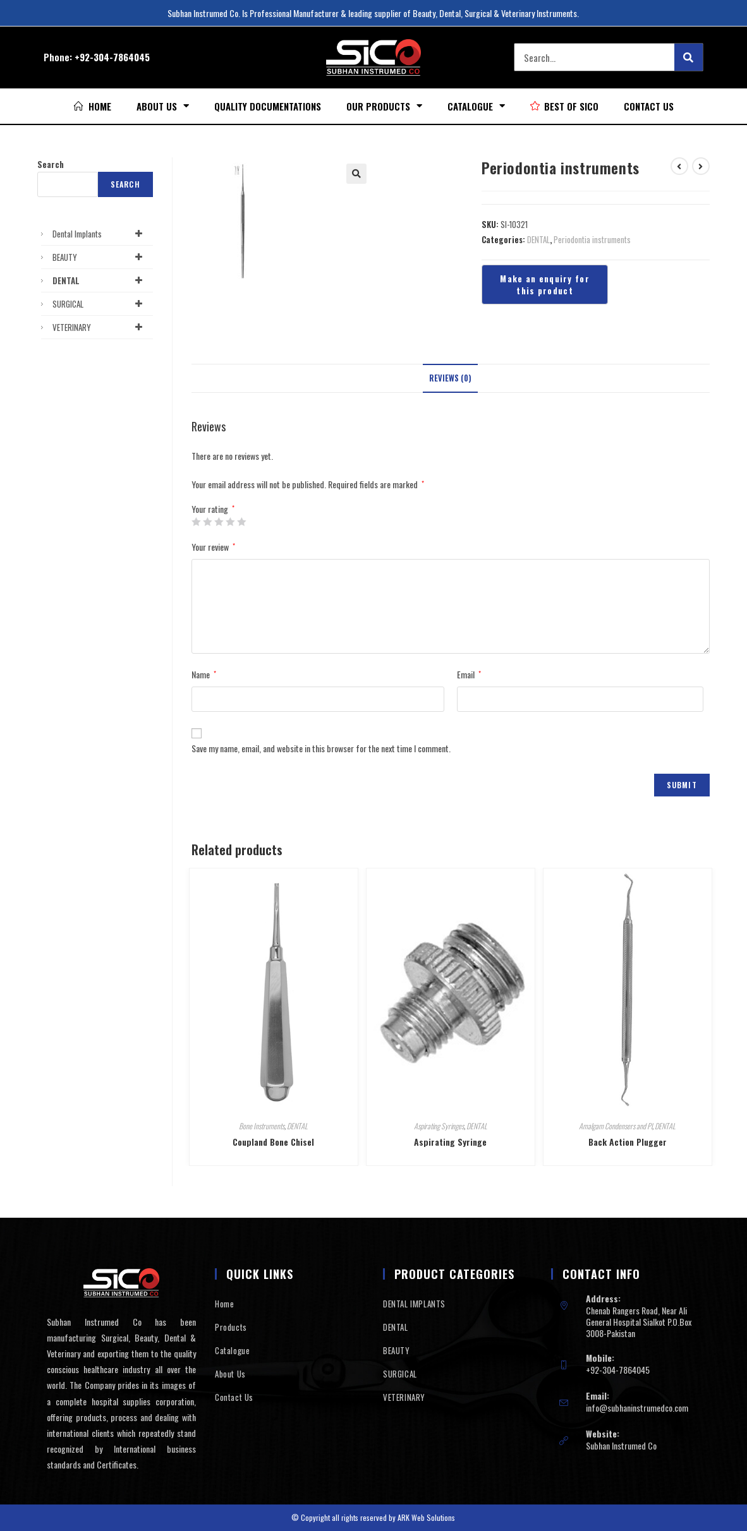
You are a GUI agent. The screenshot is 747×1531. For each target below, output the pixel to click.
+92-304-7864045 (112, 57)
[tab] (450, 378)
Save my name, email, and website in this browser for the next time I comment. (321, 748)
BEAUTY (99, 257)
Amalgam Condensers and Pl (615, 1125)
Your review (213, 546)
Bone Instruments (261, 1125)
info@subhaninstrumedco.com (637, 1407)
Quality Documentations (267, 106)
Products (231, 1327)
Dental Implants (99, 233)
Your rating (212, 509)
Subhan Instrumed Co (621, 1445)
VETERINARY (99, 327)
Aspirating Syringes (439, 1125)
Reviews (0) (450, 378)
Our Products (384, 106)
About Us (163, 106)
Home (224, 1303)
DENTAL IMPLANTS (414, 1303)
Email (469, 674)
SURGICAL (99, 303)
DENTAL (538, 239)
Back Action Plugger (627, 1141)
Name (203, 674)
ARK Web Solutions (426, 1517)
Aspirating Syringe (450, 1141)
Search (50, 164)
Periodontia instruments (592, 239)
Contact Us (649, 106)
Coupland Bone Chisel (273, 1141)
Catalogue (476, 106)
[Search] (688, 57)
